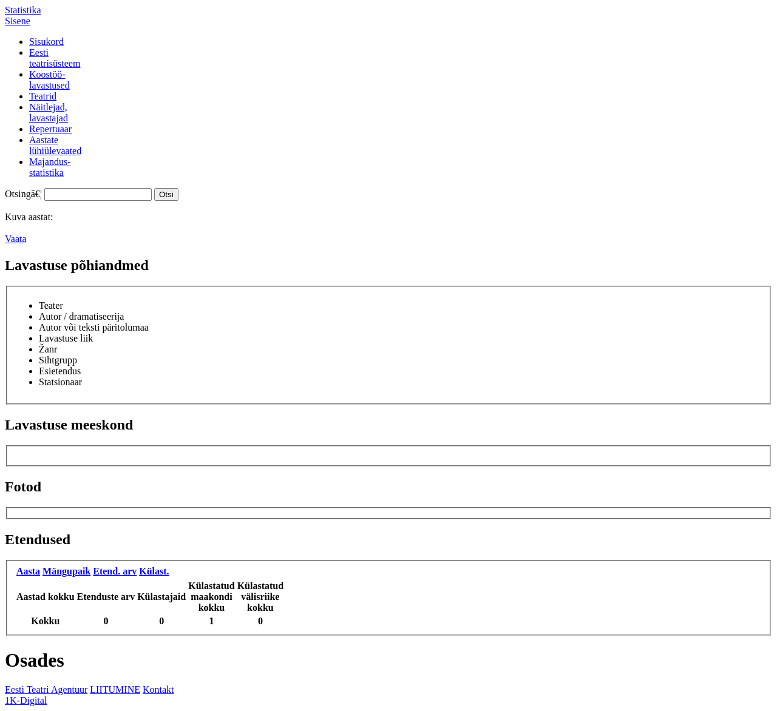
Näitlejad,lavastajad (48, 112)
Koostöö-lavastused (49, 79)
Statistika (23, 10)
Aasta (28, 571)
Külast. (154, 571)
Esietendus (60, 371)
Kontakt (158, 689)
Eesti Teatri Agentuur (46, 689)
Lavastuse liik (66, 338)
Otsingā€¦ (23, 194)
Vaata (16, 239)
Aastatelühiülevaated (55, 145)
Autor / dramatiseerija (81, 316)
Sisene (17, 21)
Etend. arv (115, 571)
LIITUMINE (115, 689)
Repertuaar (50, 129)
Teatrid (42, 96)
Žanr (48, 349)
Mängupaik (66, 571)
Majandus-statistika (49, 167)
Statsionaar (60, 382)
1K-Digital (26, 700)
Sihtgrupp (58, 360)
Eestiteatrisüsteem (54, 58)
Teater (51, 305)
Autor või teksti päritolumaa (94, 327)
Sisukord (46, 41)
